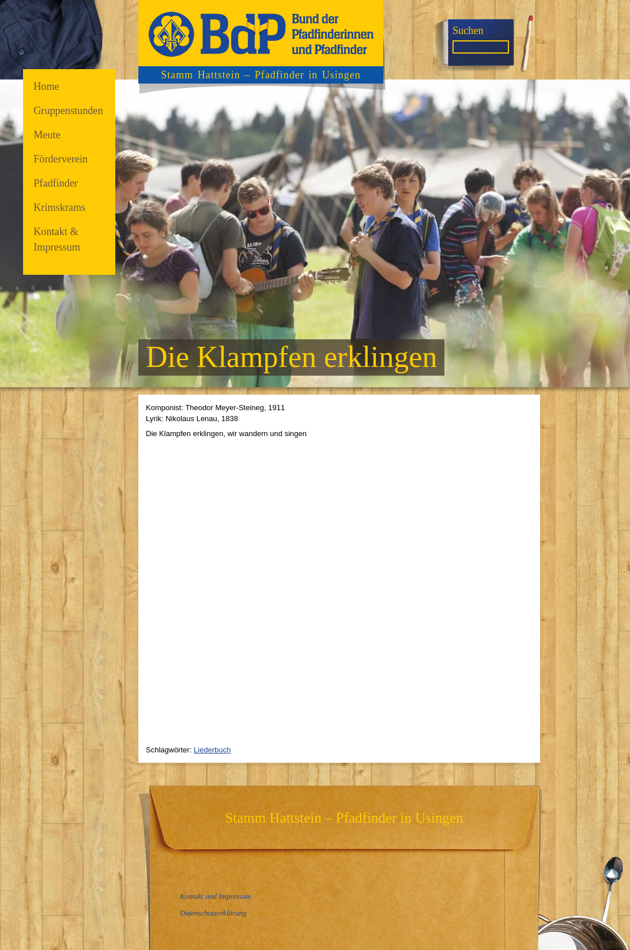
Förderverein (60, 159)
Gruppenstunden (68, 110)
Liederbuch (212, 749)
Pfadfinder (55, 183)
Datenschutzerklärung (213, 913)
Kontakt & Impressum (56, 239)
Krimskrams (59, 207)
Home (46, 86)
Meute (47, 135)
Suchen (468, 30)
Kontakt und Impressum (215, 896)
